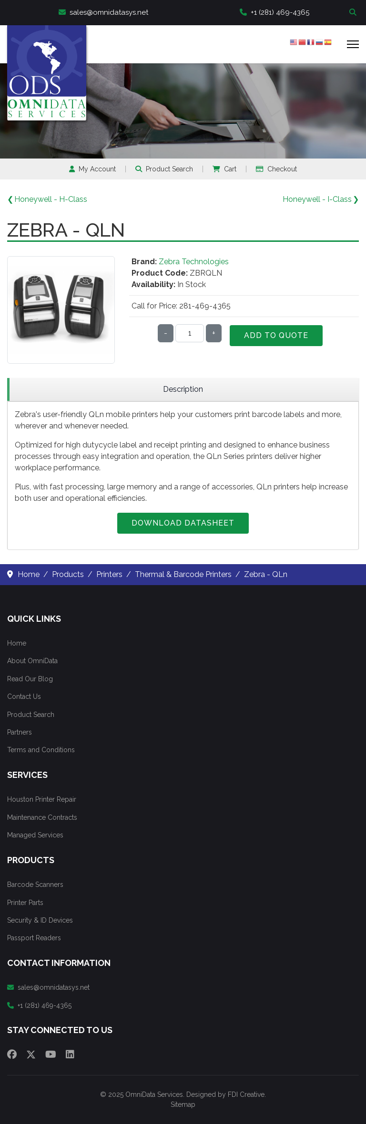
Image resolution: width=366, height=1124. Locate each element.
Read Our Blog (30, 679)
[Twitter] (31, 1054)
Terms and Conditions (41, 750)
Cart (224, 169)
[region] (183, 389)
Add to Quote (276, 335)
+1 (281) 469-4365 (274, 12)
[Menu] (353, 44)
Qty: (141, 333)
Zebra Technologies (194, 261)
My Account (92, 169)
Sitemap (183, 1104)
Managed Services (35, 835)
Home (16, 643)
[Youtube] (50, 1054)
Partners (19, 732)
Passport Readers (34, 938)
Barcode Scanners (35, 884)
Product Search (164, 169)
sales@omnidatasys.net (103, 12)
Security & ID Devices (40, 920)
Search (354, 13)
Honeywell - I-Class (317, 199)
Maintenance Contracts (42, 817)
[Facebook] (12, 1054)
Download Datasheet (183, 522)
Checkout (276, 169)
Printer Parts (25, 902)
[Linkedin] (70, 1054)
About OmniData (32, 661)
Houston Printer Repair (41, 799)
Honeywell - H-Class (50, 199)
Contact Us (24, 696)
